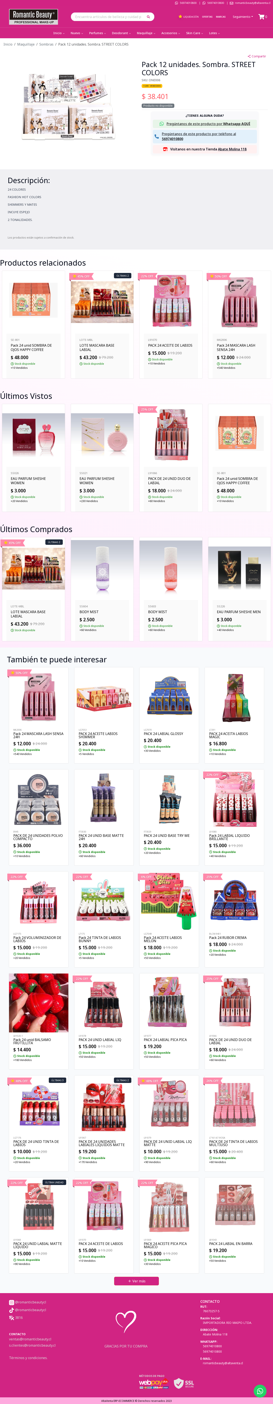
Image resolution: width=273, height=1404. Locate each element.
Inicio (59, 33)
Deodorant (122, 33)
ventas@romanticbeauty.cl (30, 1339)
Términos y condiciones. (28, 1357)
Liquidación (188, 16)
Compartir (256, 56)
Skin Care (195, 33)
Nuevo (77, 33)
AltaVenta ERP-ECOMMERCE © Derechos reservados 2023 (136, 1401)
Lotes (215, 33)
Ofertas (207, 16)
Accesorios (171, 33)
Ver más (137, 1281)
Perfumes (98, 33)
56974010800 (188, 3)
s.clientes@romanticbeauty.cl (32, 1345)
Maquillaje (146, 33)
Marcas (221, 16)
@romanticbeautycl (27, 1302)
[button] (150, 16)
